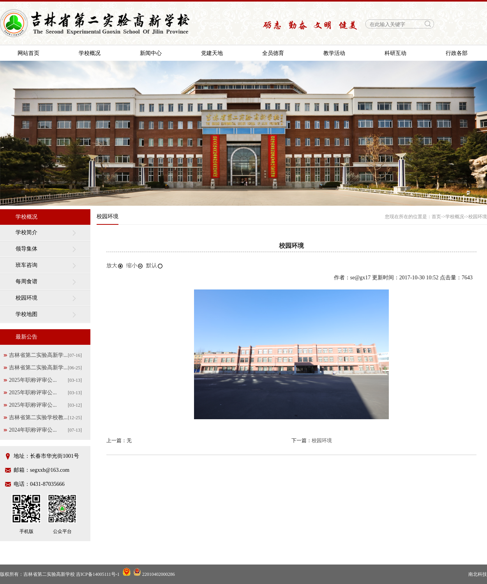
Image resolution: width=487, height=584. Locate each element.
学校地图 (26, 314)
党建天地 (212, 53)
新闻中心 (151, 53)
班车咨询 (26, 265)
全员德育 (273, 53)
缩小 (134, 265)
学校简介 (26, 232)
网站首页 (28, 53)
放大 (115, 265)
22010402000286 (154, 574)
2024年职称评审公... (33, 430)
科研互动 (395, 53)
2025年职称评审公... (33, 380)
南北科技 (477, 574)
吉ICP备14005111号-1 (98, 574)
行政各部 (457, 53)
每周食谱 (26, 281)
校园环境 (26, 298)
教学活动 (334, 53)
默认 (154, 265)
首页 (436, 216)
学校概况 (90, 53)
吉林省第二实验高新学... (38, 355)
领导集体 (26, 249)
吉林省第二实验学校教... (38, 417)
